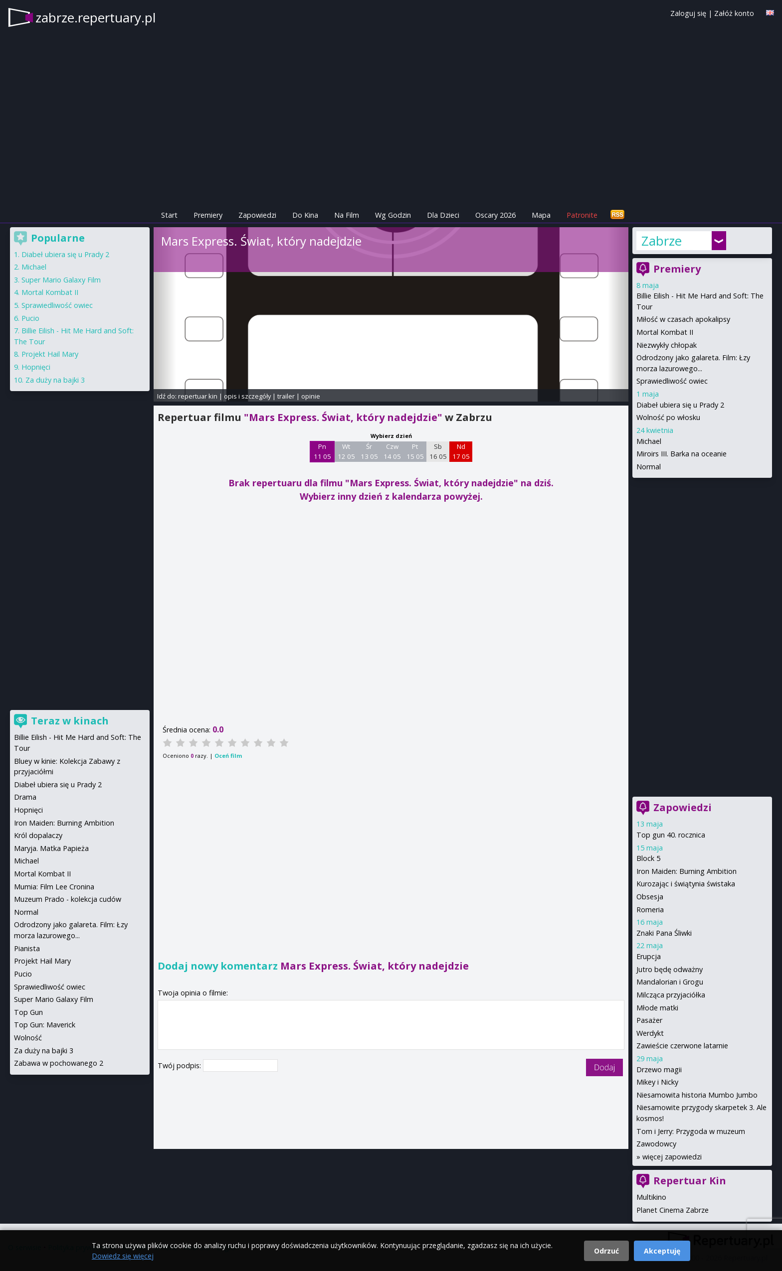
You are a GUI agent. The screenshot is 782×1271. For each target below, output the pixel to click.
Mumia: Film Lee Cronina (54, 886)
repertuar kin (197, 396)
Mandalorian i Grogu (669, 982)
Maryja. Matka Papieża (51, 848)
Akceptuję (662, 1251)
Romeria (650, 909)
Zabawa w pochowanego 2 (58, 1063)
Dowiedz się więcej (123, 1256)
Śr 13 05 (369, 451)
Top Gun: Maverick (44, 1024)
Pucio (30, 318)
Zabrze (661, 241)
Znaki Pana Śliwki (664, 933)
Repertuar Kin (689, 1180)
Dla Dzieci (443, 215)
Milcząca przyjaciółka (670, 994)
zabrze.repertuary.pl (95, 17)
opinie (310, 396)
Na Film (346, 215)
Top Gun (28, 1012)
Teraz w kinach (70, 720)
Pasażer (649, 1020)
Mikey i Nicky (657, 1082)
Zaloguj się (688, 13)
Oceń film (228, 755)
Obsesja (649, 896)
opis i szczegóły (247, 396)
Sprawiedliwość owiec (672, 381)
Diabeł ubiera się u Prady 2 (680, 405)
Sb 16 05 (438, 451)
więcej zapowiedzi (672, 1156)
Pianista (27, 948)
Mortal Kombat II (664, 332)
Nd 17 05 (461, 451)
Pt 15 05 (415, 451)
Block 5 (648, 858)
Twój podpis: (180, 1065)
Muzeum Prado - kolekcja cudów (67, 899)
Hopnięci (35, 367)
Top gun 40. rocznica (670, 835)
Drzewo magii (659, 1069)
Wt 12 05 (346, 451)
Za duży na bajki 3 (55, 380)
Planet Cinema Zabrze (672, 1210)
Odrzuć (606, 1251)
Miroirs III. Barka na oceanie (681, 453)
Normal (648, 466)
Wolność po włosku (668, 417)
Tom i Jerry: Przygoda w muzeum (690, 1131)
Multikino (651, 1197)
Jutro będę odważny (669, 969)
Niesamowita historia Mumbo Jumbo (697, 1095)
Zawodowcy (656, 1143)
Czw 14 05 (392, 451)
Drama (25, 797)
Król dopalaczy (38, 835)
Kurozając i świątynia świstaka (685, 883)
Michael (648, 441)
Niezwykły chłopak (666, 345)
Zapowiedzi (257, 215)
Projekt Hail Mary (49, 354)
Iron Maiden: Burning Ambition (686, 871)
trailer (286, 396)
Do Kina (305, 215)
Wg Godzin (393, 215)
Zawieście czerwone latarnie (682, 1045)
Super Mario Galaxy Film (61, 279)
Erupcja (648, 956)
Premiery (208, 215)
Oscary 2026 (495, 215)
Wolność (28, 1037)
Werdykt (650, 1033)
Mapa (541, 215)
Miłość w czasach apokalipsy (683, 319)
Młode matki (657, 1007)
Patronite (582, 215)
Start (169, 215)
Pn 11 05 (322, 451)
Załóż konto (734, 13)
